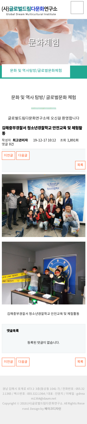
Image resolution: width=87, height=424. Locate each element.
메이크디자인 (53, 409)
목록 (80, 165)
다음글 (22, 155)
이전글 (8, 155)
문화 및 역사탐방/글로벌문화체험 (36, 71)
